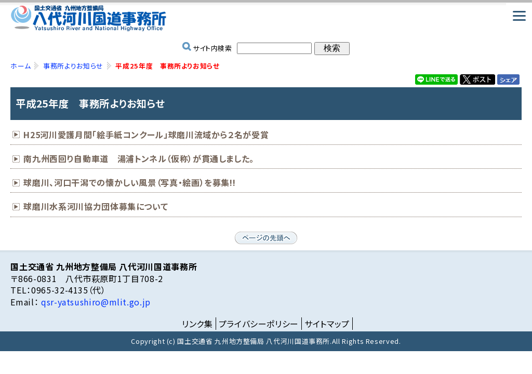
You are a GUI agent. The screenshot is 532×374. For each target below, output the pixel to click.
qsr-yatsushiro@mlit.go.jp (94, 302)
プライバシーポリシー (259, 323)
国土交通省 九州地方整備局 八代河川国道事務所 (265, 18)
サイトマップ (327, 323)
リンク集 (197, 323)
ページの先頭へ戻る (266, 238)
